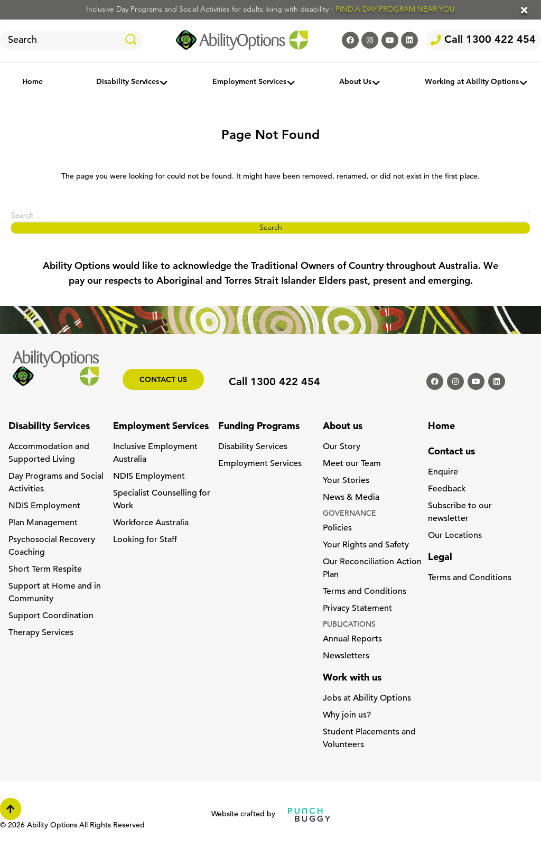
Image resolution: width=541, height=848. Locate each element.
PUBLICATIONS (349, 625)
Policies (337, 528)
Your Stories (346, 481)
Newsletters (346, 656)
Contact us (163, 380)
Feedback (446, 489)
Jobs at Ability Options (367, 698)
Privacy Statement (357, 608)
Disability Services (127, 82)
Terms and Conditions (364, 592)
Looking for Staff (145, 540)
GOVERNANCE (349, 514)
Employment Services (249, 82)
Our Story (341, 447)
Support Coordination (51, 616)
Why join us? (347, 715)
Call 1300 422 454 (483, 40)
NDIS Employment (44, 506)
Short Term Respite (45, 569)
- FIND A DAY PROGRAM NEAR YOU (393, 10)
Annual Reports (352, 639)
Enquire (443, 472)
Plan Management (43, 523)
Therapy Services (40, 633)
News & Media (351, 497)
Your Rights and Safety (366, 545)
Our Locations (455, 536)
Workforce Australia (151, 523)
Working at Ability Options (472, 82)
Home (32, 82)
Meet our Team (352, 464)
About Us (355, 82)
